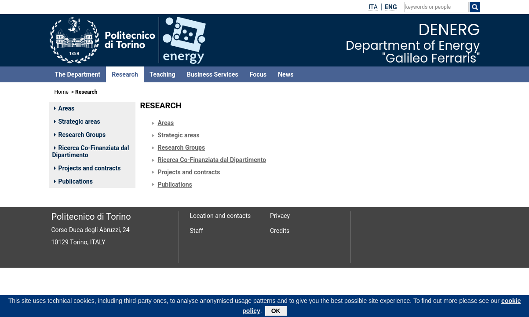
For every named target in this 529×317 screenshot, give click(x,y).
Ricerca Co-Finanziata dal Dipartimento (90, 151)
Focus (258, 74)
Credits (279, 230)
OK (276, 311)
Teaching (162, 74)
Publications (73, 181)
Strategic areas (77, 121)
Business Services (212, 74)
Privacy (280, 215)
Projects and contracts (87, 168)
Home (62, 92)
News (285, 74)
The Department (78, 74)
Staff (196, 230)
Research (125, 74)
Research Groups (80, 134)
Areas (64, 108)
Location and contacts (220, 215)
